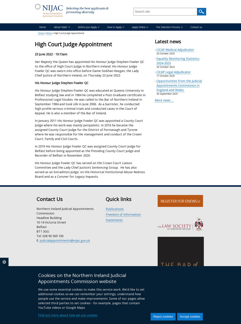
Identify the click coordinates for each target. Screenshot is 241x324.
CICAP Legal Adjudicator (173, 72)
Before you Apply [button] (88, 27)
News (49, 33)
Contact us (196, 27)
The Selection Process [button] (169, 27)
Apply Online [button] (140, 27)
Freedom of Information (123, 214)
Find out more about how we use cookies (68, 315)
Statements (114, 220)
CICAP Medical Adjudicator (175, 50)
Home (42, 27)
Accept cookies (190, 316)
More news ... (164, 100)
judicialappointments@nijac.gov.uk (65, 240)
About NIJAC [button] (62, 27)
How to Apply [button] (115, 27)
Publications (115, 209)
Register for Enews (182, 203)
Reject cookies (163, 316)
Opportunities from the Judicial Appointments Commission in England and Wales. (179, 85)
